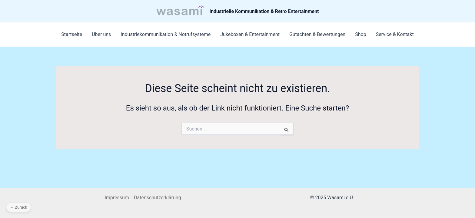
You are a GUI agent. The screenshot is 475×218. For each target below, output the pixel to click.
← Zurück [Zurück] (18, 207)
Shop (360, 34)
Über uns (101, 34)
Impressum (117, 197)
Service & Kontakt (395, 34)
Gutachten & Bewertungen (317, 34)
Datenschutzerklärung (157, 197)
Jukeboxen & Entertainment (250, 34)
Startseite (71, 34)
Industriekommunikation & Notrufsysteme (166, 34)
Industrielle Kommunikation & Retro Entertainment (264, 11)
